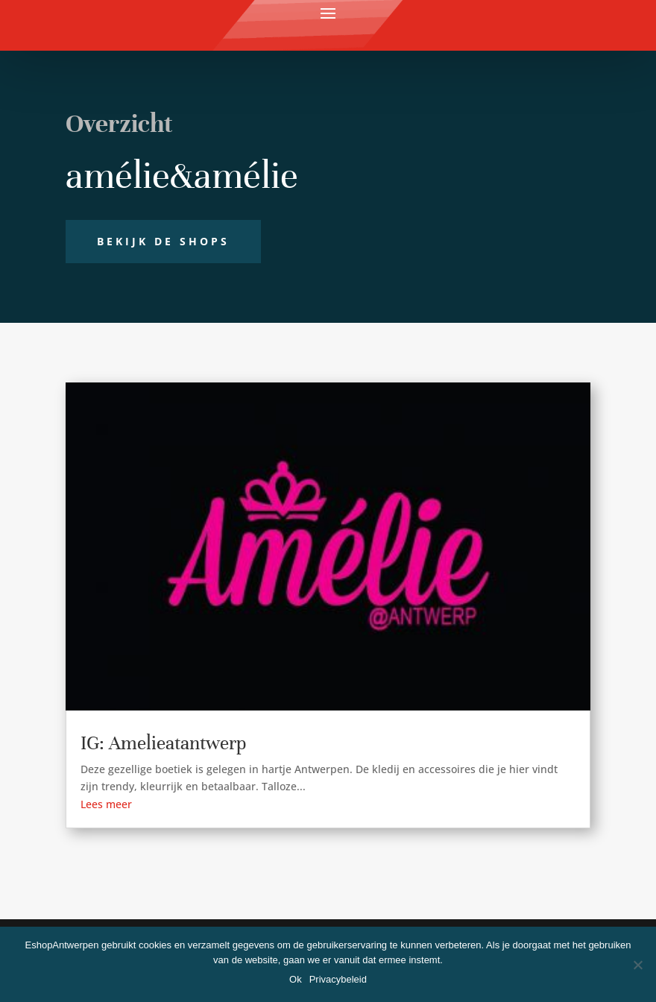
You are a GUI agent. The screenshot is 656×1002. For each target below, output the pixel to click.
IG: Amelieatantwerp (163, 742)
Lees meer (106, 804)
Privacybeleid (338, 979)
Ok (295, 979)
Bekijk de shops (163, 241)
